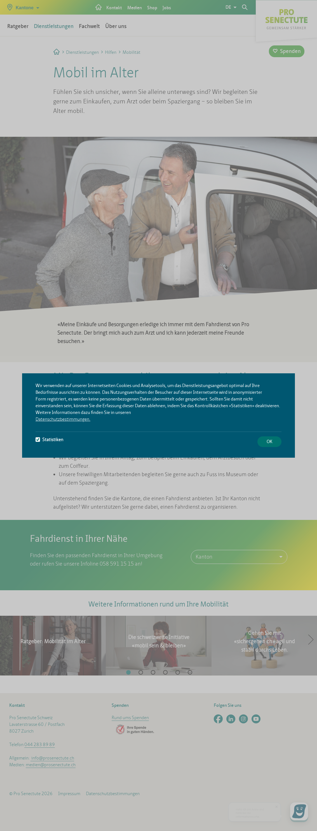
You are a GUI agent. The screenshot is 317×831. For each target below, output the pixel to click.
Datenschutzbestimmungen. (63, 419)
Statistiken (49, 440)
